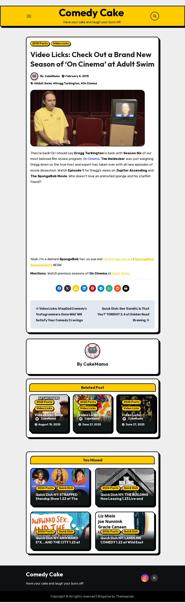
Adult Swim (44, 84)
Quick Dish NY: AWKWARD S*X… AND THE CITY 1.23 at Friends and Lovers (58, 543)
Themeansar (125, 597)
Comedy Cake (91, 13)
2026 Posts (46, 489)
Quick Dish (66, 489)
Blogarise (104, 597)
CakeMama (52, 77)
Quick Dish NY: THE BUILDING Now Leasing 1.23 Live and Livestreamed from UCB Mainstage (124, 501)
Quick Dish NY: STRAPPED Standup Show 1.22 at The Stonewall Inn (57, 499)
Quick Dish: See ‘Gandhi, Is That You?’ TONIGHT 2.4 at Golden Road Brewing (123, 315)
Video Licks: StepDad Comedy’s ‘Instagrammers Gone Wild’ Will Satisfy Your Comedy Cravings (61, 315)
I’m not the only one (118, 260)
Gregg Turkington (67, 84)
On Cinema (90, 84)
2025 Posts (44, 403)
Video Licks (61, 44)
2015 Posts (40, 44)
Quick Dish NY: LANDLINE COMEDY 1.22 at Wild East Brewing (122, 543)
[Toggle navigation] (29, 16)
